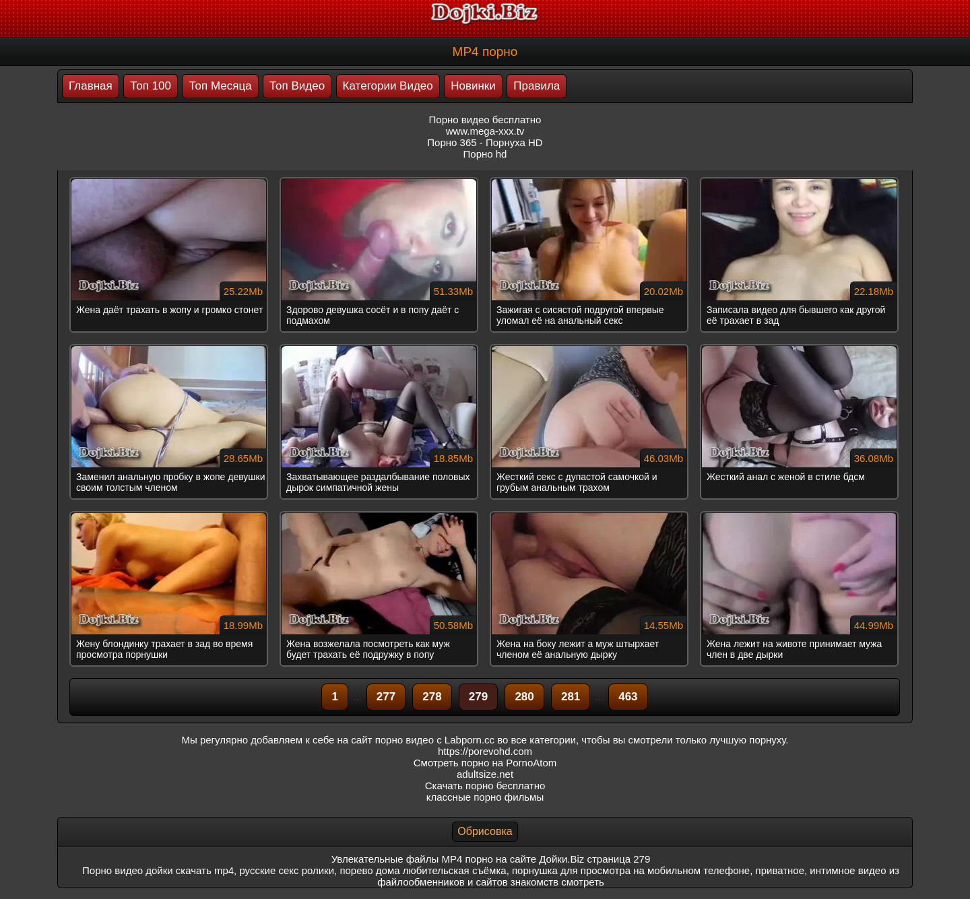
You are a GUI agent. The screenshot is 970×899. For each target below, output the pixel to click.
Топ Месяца (220, 85)
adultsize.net (485, 774)
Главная (90, 85)
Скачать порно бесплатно (485, 785)
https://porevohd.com (485, 751)
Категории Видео (388, 85)
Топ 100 (150, 85)
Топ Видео (297, 85)
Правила (536, 85)
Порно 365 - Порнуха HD (484, 142)
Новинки (473, 85)
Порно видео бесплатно (485, 119)
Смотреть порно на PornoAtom (485, 762)
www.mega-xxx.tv (485, 131)
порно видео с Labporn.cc (434, 739)
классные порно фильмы (485, 797)
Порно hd (485, 154)
